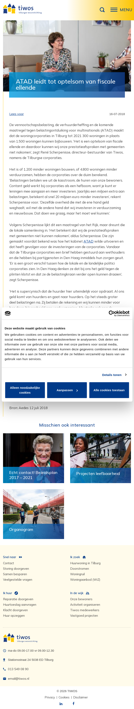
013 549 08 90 (18, 669)
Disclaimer (80, 697)
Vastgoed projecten (84, 616)
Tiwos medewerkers (84, 610)
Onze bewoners (81, 599)
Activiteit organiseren (85, 605)
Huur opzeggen (14, 616)
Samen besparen (15, 574)
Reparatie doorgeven (18, 599)
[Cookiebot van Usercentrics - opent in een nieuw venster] (111, 313)
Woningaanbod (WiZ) (85, 580)
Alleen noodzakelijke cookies (25, 390)
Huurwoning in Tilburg (85, 563)
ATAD (88, 241)
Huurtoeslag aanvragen (19, 605)
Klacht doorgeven (15, 610)
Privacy (50, 697)
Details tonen (111, 374)
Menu (115, 12)
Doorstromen (79, 569)
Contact (8, 563)
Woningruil (77, 574)
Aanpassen (67, 390)
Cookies (64, 697)
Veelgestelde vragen (17, 580)
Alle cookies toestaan (108, 390)
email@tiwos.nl (18, 679)
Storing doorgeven (16, 569)
